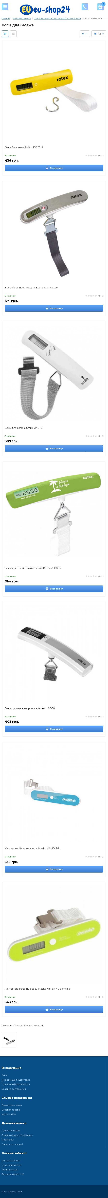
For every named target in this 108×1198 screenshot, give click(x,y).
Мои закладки (9, 1169)
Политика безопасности (16, 1084)
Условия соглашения (14, 1089)
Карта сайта (9, 1114)
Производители (11, 1130)
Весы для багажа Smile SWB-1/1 (24, 427)
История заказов (11, 1165)
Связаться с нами (12, 1105)
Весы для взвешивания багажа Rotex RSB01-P (33, 568)
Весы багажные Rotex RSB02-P (24, 147)
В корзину (54, 168)
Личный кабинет (11, 1160)
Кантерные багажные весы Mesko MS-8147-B (32, 848)
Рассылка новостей (13, 1174)
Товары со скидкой (12, 1144)
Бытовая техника (22, 18)
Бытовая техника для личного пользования (57, 18)
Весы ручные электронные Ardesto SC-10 (30, 708)
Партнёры (8, 1139)
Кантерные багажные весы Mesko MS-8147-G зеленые (37, 988)
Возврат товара (11, 1109)
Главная (6, 18)
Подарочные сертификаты (17, 1135)
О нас (5, 1075)
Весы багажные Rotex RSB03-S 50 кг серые (31, 287)
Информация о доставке (16, 1079)
